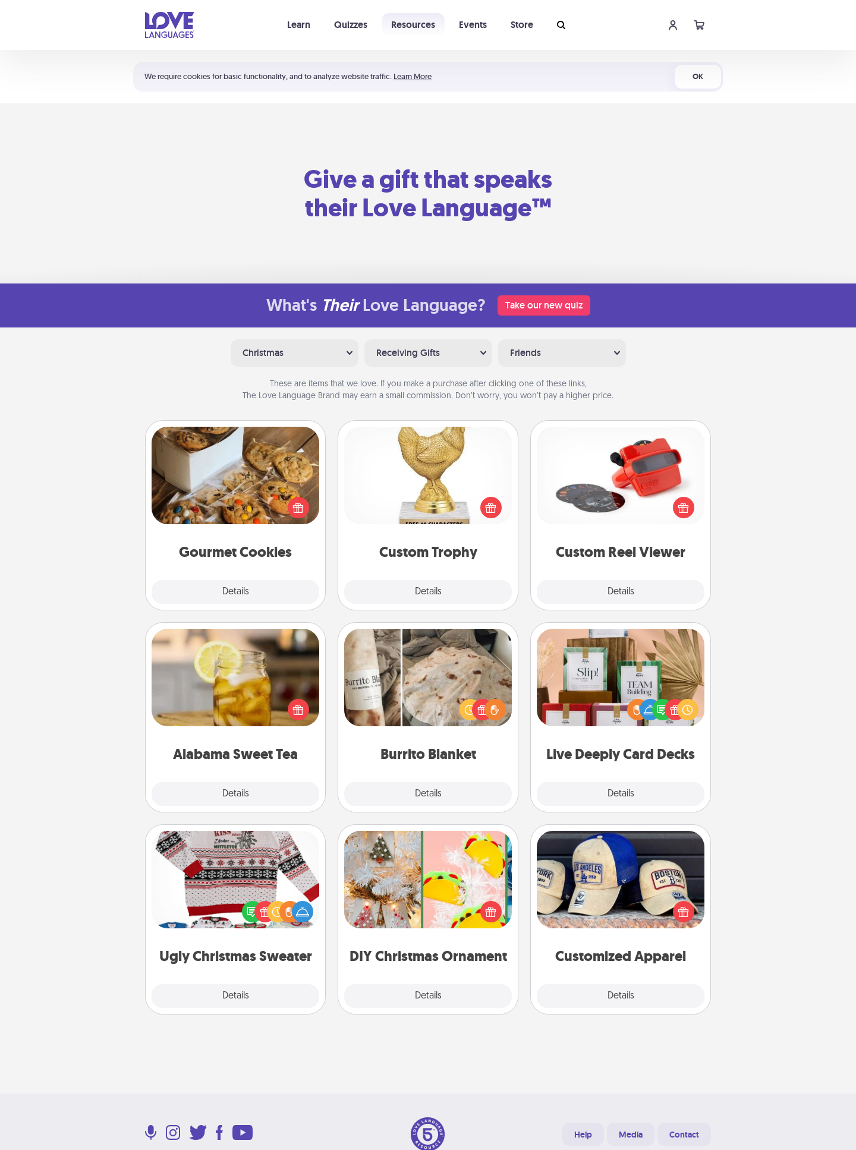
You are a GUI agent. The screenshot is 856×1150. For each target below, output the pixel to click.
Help (583, 1134)
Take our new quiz (544, 305)
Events (473, 24)
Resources (413, 24)
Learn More (413, 76)
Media (631, 1134)
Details (235, 592)
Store (522, 24)
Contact (684, 1134)
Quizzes (350, 24)
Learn (298, 24)
